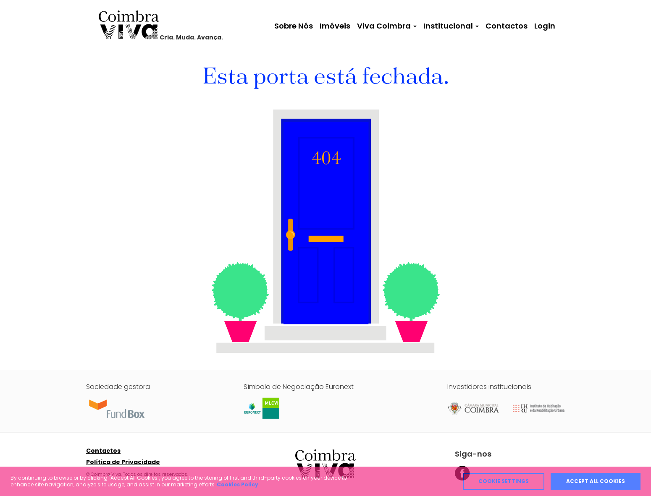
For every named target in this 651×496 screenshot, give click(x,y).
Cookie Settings (503, 481)
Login (544, 26)
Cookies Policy (237, 484)
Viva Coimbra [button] (387, 26)
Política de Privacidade (123, 462)
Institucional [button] (451, 26)
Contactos (507, 26)
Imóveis (335, 26)
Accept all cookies (595, 481)
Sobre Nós (293, 26)
